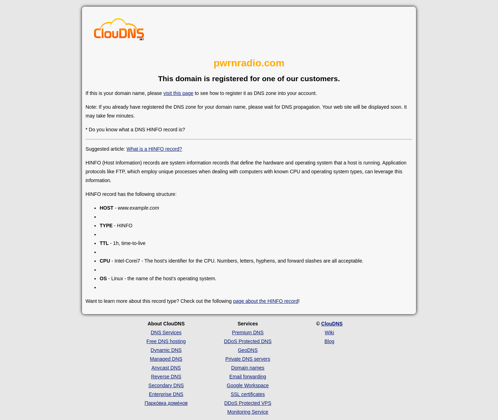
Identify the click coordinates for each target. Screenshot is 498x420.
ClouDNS (332, 323)
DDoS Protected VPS (247, 403)
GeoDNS (248, 350)
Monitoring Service (247, 412)
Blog (329, 341)
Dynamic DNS (166, 350)
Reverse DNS (166, 376)
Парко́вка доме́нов (166, 403)
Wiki (329, 332)
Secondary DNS (166, 385)
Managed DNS (166, 359)
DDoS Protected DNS (248, 341)
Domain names (247, 368)
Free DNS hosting (166, 341)
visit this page (178, 93)
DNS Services (166, 332)
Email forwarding (247, 376)
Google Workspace (248, 385)
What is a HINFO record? (154, 149)
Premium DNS (247, 332)
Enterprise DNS (166, 394)
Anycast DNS (166, 368)
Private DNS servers (247, 359)
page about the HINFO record (265, 301)
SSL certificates (248, 394)
